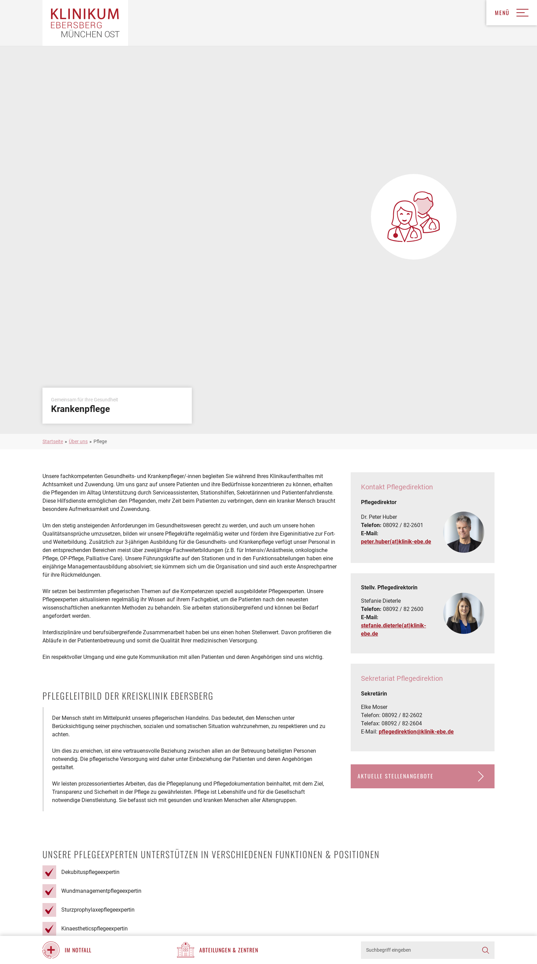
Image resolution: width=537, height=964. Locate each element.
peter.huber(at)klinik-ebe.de (396, 541)
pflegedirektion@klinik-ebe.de (416, 731)
